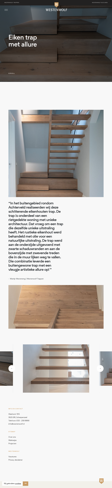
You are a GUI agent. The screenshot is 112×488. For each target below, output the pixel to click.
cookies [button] (18, 484)
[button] (11, 368)
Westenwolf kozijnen (100, 2)
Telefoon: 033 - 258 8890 (18, 421)
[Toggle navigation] (6, 9)
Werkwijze (12, 440)
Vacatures (12, 457)
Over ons (12, 437)
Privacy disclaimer (15, 460)
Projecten (12, 444)
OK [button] (25, 483)
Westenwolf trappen (11, 2)
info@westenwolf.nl (16, 424)
